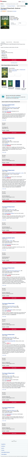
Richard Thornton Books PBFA (9, 340)
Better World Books (7, 111)
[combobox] (15, 4)
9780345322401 (22, 69)
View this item (3, 53)
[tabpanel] (14, 46)
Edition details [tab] (16, 42)
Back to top (14, 441)
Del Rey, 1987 (14, 70)
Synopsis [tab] (3, 42)
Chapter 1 (6, 274)
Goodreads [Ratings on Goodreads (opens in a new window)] (14, 11)
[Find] (26, 4)
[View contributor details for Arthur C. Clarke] (4, 9)
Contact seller (4, 152)
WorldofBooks (6, 144)
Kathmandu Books (7, 244)
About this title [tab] (9, 42)
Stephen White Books (8, 309)
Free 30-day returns (14, 62)
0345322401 (14, 69)
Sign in (23, 1)
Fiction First (6, 379)
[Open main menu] (2, 4)
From (14, 23)
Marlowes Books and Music (9, 213)
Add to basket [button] (14, 132)
